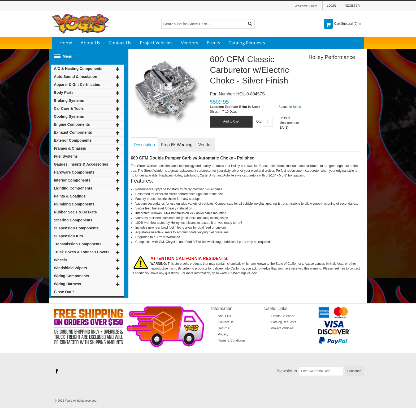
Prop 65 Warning (176, 144)
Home (65, 43)
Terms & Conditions (231, 340)
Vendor (205, 144)
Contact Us (120, 43)
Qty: (259, 121)
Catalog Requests (247, 43)
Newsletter (287, 371)
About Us (90, 43)
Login (331, 5)
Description (144, 144)
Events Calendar (282, 316)
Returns (223, 328)
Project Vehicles (156, 43)
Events (213, 43)
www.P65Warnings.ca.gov (238, 273)
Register (352, 5)
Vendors (189, 43)
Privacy (223, 334)
